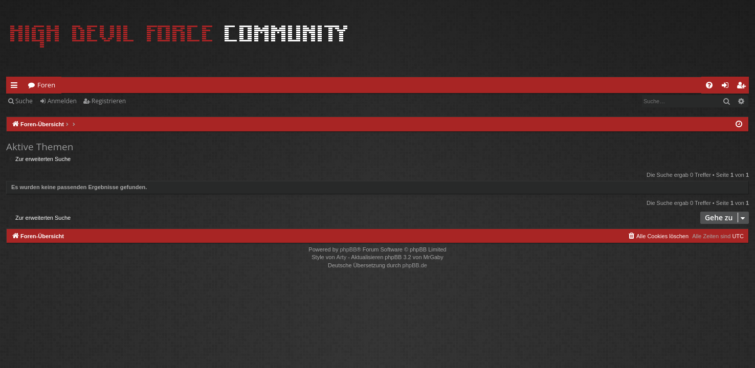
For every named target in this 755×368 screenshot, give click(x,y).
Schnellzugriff (16, 87)
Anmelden (62, 101)
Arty (342, 257)
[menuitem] (709, 85)
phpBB (348, 249)
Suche (24, 101)
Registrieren (109, 101)
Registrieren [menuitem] (743, 87)
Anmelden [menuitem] (728, 87)
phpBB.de (415, 265)
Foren (46, 84)
